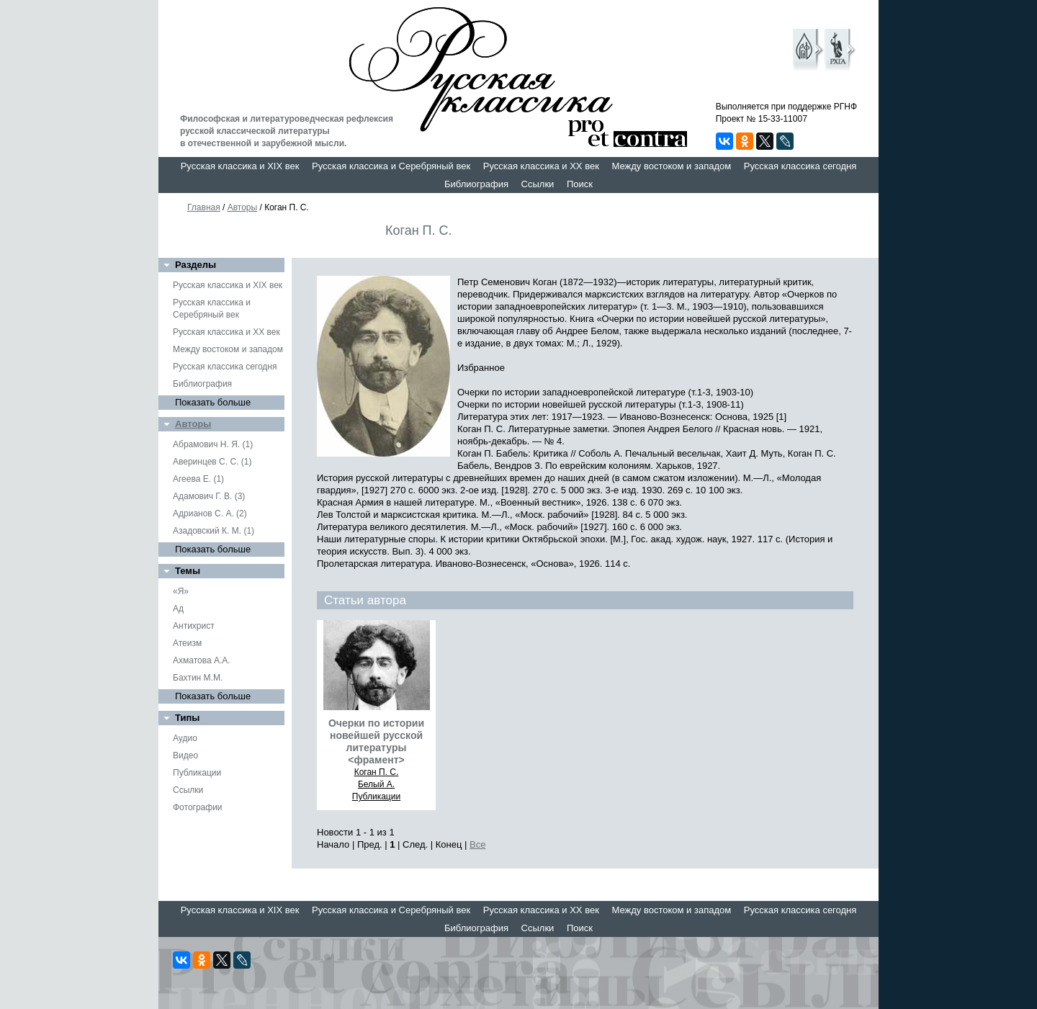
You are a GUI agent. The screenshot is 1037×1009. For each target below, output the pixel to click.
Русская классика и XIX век (240, 166)
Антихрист (194, 626)
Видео (185, 755)
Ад (178, 609)
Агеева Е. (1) (198, 479)
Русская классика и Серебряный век (391, 166)
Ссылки (538, 184)
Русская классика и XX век (541, 166)
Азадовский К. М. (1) (213, 531)
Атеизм (187, 643)
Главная (203, 207)
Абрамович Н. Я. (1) (213, 444)
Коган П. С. (376, 772)
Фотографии (198, 807)
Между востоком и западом (671, 166)
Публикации (197, 773)
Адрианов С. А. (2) (210, 513)
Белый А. (376, 784)
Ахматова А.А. (201, 660)
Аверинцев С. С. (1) (212, 462)
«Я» (181, 591)
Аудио (185, 738)
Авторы (242, 207)
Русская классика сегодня (800, 166)
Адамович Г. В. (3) (209, 496)
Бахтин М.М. (198, 678)
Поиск (580, 184)
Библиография (476, 184)
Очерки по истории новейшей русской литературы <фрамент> (376, 741)
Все (477, 844)
